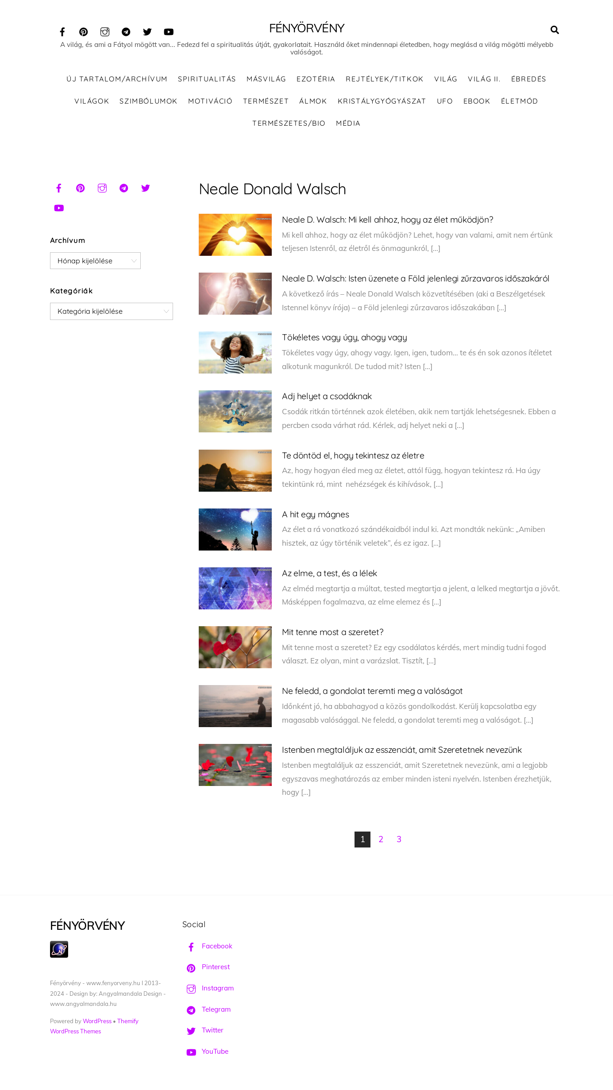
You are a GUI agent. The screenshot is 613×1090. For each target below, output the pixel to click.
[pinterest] (84, 30)
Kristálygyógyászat (382, 101)
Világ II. (484, 79)
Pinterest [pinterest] (206, 967)
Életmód (520, 101)
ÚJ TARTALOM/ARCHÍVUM (117, 79)
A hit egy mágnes (315, 514)
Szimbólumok (149, 101)
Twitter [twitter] (203, 1031)
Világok (91, 101)
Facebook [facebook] (207, 946)
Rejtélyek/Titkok (385, 79)
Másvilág (266, 79)
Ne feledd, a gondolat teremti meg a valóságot (372, 691)
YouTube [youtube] (205, 1052)
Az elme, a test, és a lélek (329, 573)
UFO (445, 101)
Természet (266, 101)
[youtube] (168, 30)
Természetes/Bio (289, 123)
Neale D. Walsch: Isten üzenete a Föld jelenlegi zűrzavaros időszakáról (416, 278)
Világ (446, 79)
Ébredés (529, 79)
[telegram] (126, 30)
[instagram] (105, 30)
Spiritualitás (207, 79)
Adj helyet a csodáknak (326, 396)
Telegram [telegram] (206, 1009)
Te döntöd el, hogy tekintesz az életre (353, 455)
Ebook (477, 101)
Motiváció (210, 101)
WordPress (97, 1021)
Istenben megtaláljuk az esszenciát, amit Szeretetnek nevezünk (401, 749)
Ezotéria (316, 79)
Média (348, 123)
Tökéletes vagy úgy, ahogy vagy (344, 337)
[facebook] (62, 30)
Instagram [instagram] (208, 988)
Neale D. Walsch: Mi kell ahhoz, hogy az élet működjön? (387, 219)
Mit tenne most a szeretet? (332, 632)
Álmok (313, 101)
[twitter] (147, 30)
